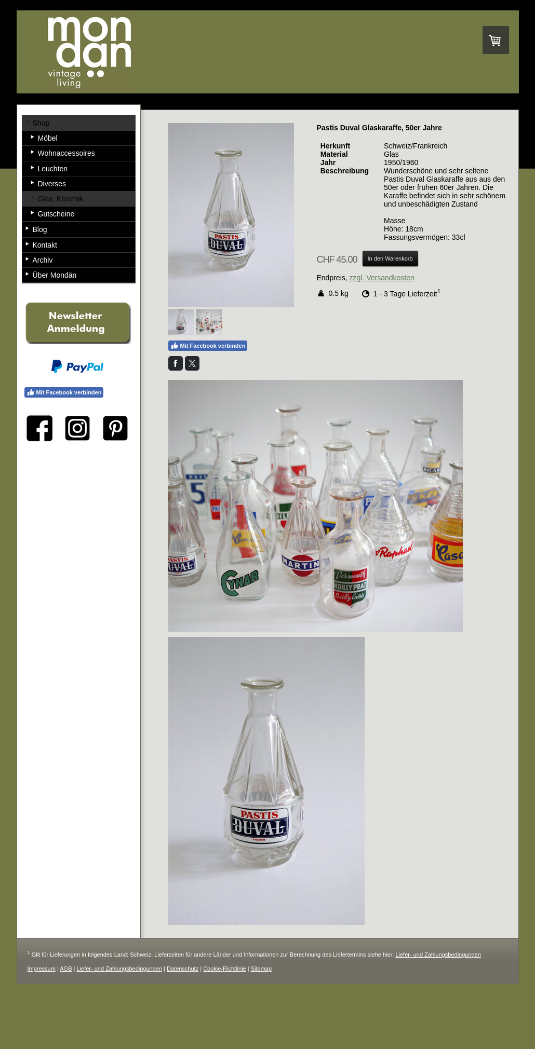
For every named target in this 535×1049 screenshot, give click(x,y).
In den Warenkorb (390, 258)
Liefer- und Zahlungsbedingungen (438, 954)
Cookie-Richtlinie (224, 968)
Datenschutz (182, 968)
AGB (66, 968)
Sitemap (261, 968)
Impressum (42, 968)
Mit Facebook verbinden (208, 346)
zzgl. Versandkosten (382, 278)
